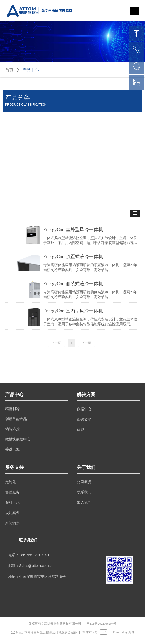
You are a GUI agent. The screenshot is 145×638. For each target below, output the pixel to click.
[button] (135, 213)
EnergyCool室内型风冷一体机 (73, 310)
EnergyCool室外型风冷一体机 (73, 229)
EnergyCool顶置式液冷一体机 (73, 256)
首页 (9, 70)
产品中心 (30, 70)
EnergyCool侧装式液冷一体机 (73, 283)
